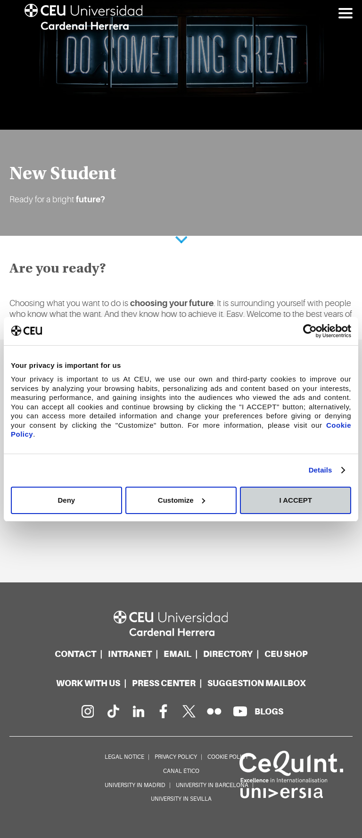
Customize (181, 500)
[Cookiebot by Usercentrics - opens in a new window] (310, 331)
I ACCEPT (295, 500)
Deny (66, 500)
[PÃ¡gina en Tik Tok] (112, 711)
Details (320, 470)
